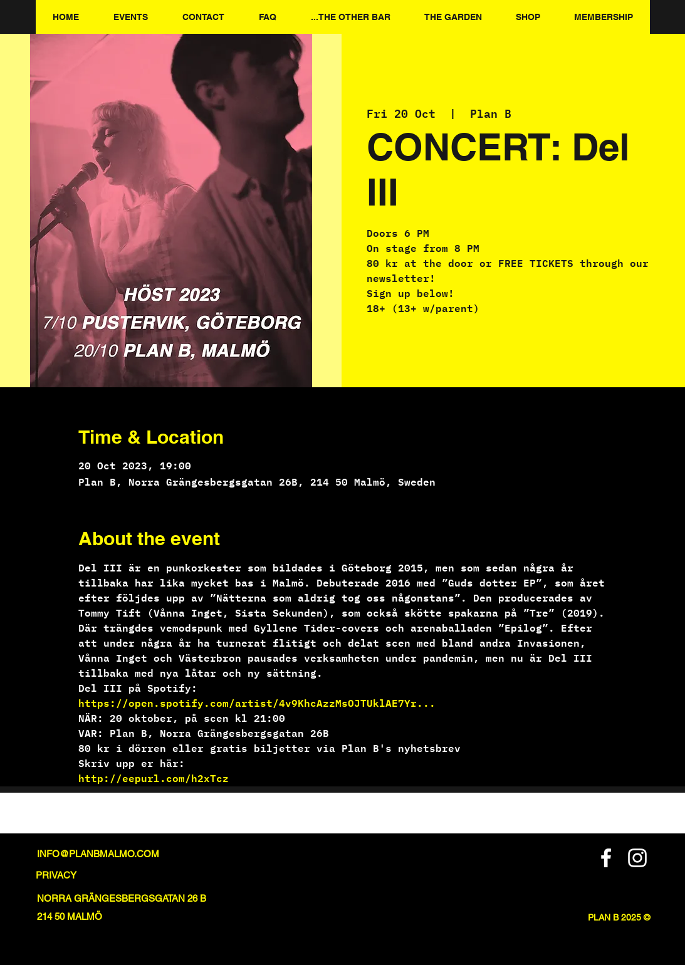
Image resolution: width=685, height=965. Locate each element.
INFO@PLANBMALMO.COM (98, 853)
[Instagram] (637, 857)
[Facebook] (606, 857)
